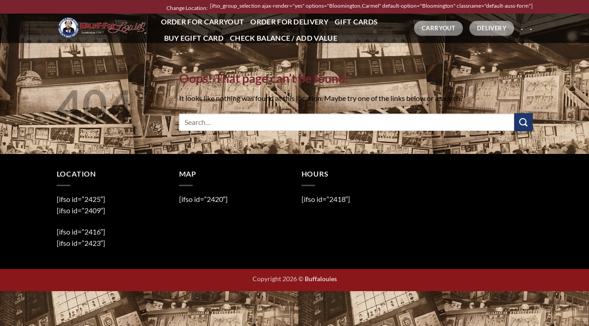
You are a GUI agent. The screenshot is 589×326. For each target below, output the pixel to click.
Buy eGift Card (194, 38)
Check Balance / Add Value (283, 38)
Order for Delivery (289, 21)
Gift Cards (356, 21)
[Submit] (523, 122)
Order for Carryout (202, 21)
